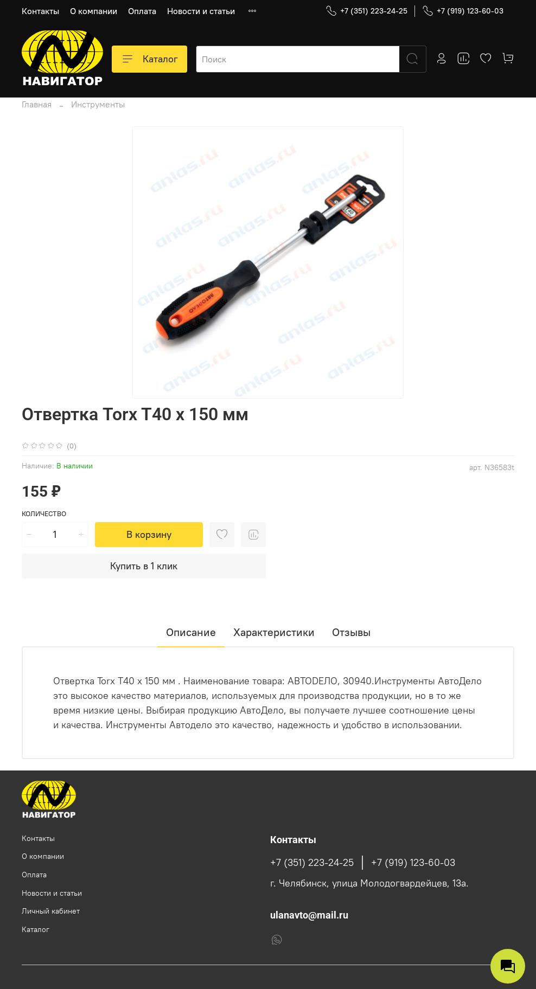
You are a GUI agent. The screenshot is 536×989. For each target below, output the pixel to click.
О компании (93, 10)
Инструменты (98, 104)
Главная (37, 104)
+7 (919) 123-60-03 (462, 11)
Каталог (149, 59)
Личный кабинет (51, 911)
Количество (44, 514)
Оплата (142, 10)
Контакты (40, 10)
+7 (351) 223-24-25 (366, 11)
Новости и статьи (201, 10)
